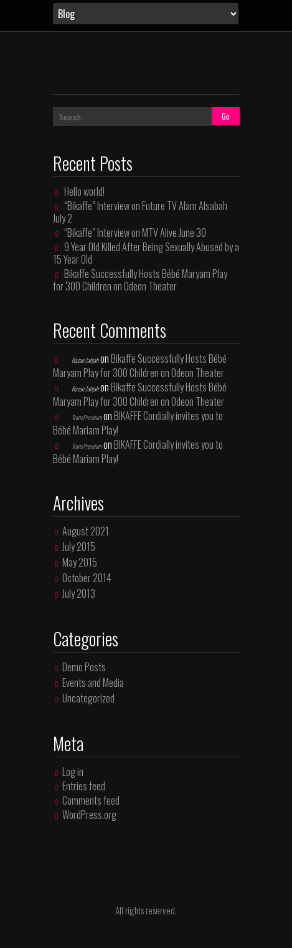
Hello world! (84, 191)
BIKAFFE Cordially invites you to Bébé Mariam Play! (138, 423)
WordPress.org (89, 814)
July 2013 (78, 593)
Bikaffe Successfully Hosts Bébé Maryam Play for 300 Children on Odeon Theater (140, 280)
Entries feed (83, 785)
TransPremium (86, 417)
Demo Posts (84, 666)
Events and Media (93, 682)
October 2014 (86, 577)
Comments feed (91, 800)
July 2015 (78, 546)
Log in (72, 771)
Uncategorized (88, 698)
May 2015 (79, 562)
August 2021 (85, 531)
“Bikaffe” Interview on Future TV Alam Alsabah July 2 (140, 212)
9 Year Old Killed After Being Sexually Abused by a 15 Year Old (146, 253)
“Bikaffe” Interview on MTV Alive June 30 (135, 232)
